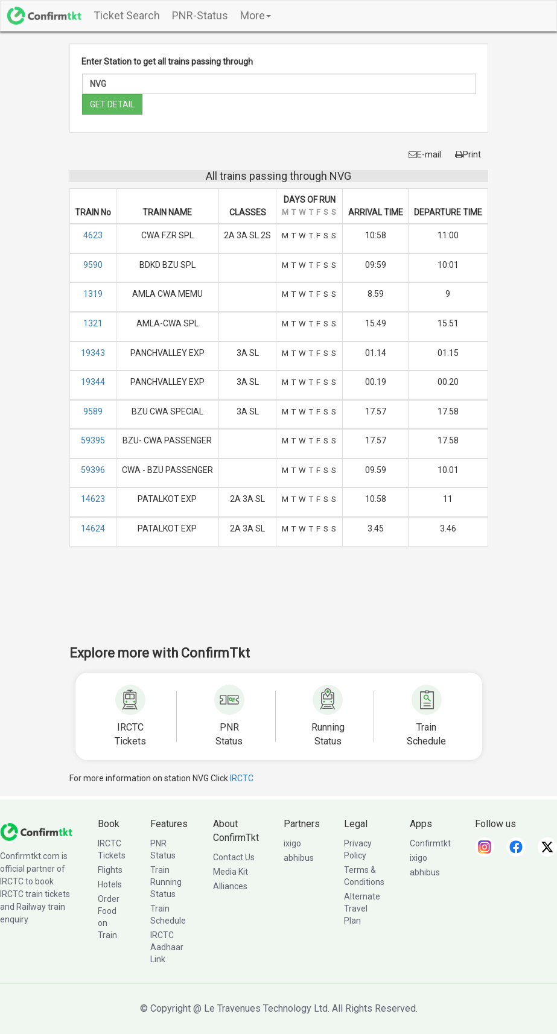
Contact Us (234, 857)
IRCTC (241, 778)
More (255, 15)
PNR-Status (200, 15)
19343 (93, 353)
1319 (93, 294)
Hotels (110, 884)
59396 (93, 470)
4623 (93, 235)
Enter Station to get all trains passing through (167, 61)
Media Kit (230, 872)
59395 (93, 440)
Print (468, 154)
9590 (93, 265)
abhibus (299, 858)
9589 (93, 411)
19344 (93, 382)
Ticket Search (127, 15)
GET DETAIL (112, 104)
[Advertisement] (289, 604)
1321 (93, 323)
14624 (93, 528)
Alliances (230, 886)
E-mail (425, 154)
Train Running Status (166, 882)
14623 (93, 499)
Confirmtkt (430, 843)
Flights (110, 870)
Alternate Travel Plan (362, 908)
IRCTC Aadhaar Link (166, 947)
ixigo (292, 843)
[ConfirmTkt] (36, 831)
